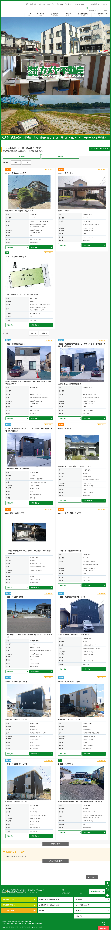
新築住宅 (8, 340)
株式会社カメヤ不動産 (13, 891)
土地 (26, 162)
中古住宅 (8, 169)
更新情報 (60, 156)
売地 (7, 252)
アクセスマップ (33, 892)
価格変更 (33, 333)
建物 (15, 162)
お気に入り (48, 169)
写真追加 (44, 333)
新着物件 (21, 156)
